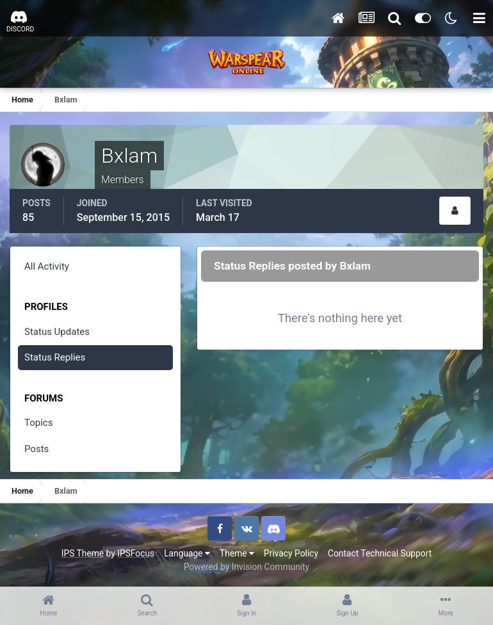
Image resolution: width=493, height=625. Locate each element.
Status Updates (57, 331)
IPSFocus (135, 553)
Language (187, 553)
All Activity (46, 266)
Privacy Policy (291, 553)
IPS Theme (82, 553)
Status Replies (54, 357)
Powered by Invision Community (246, 567)
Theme (237, 553)
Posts (36, 449)
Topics (38, 422)
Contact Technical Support (380, 553)
